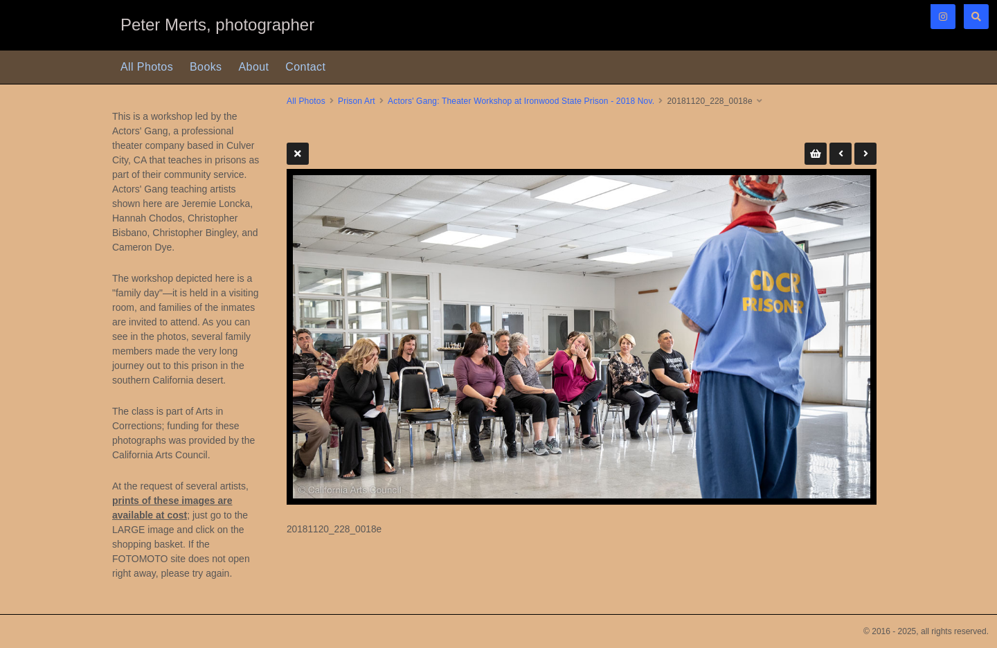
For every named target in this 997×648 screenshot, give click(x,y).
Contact (305, 67)
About (254, 67)
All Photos (146, 67)
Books (206, 67)
